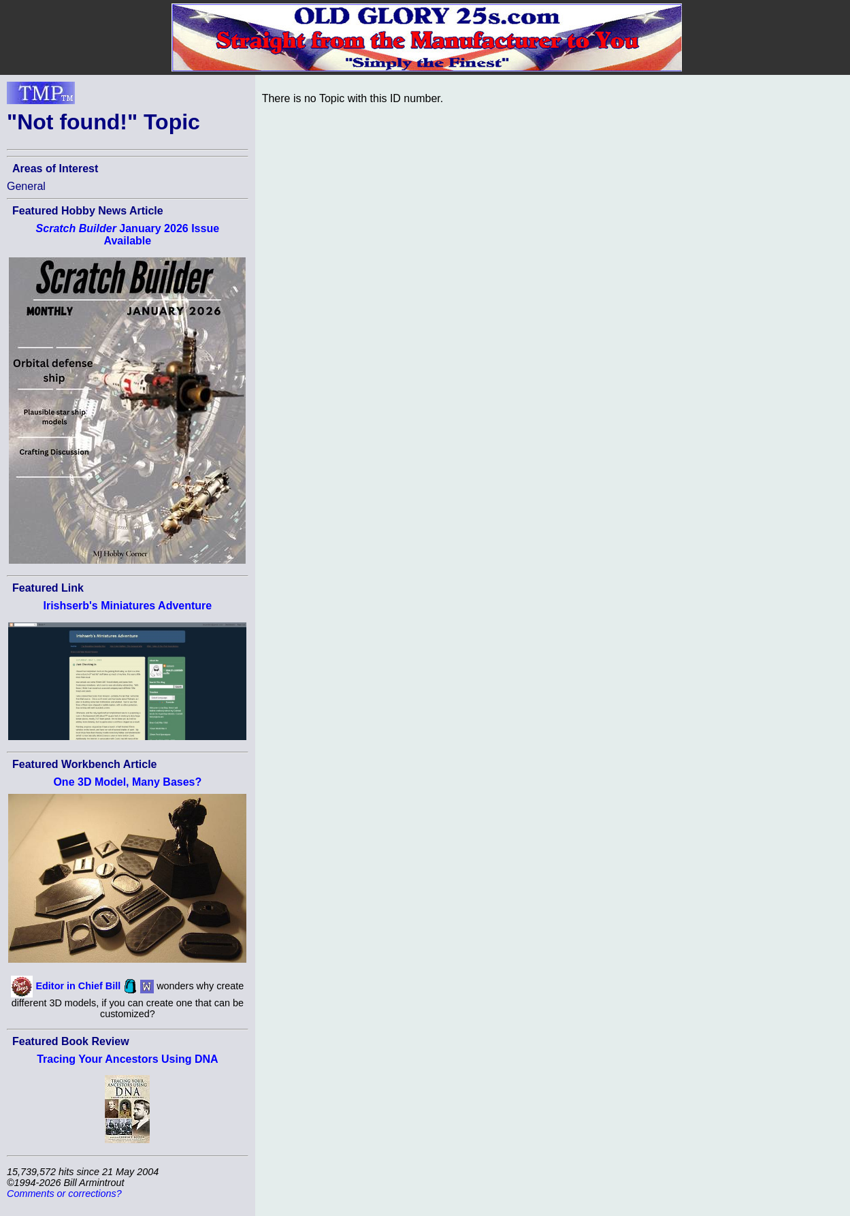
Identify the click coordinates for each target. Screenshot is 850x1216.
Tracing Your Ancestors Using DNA (127, 1059)
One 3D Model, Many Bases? (127, 782)
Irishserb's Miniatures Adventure (127, 605)
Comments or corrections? (64, 1193)
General (26, 186)
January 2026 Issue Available (127, 234)
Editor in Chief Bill (77, 985)
